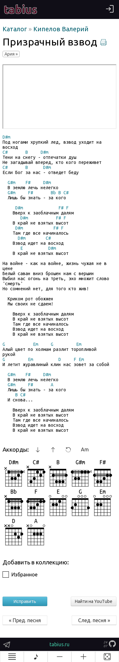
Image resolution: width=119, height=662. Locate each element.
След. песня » (94, 620)
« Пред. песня (25, 620)
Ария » (11, 54)
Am (85, 449)
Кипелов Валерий (61, 29)
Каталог (16, 29)
